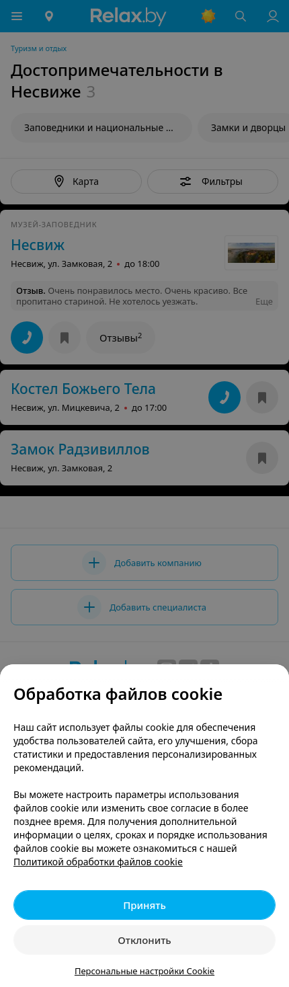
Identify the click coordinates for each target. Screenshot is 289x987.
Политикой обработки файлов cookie (98, 861)
